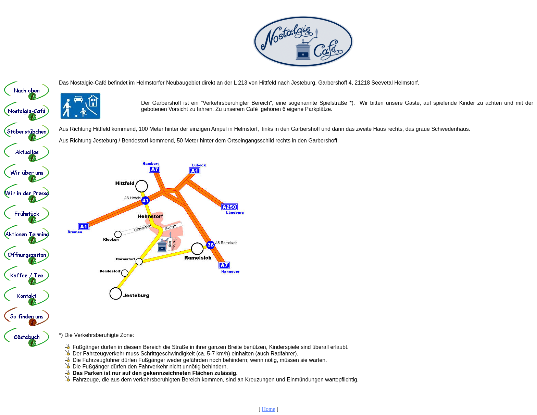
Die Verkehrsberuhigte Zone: (99, 335)
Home (268, 409)
